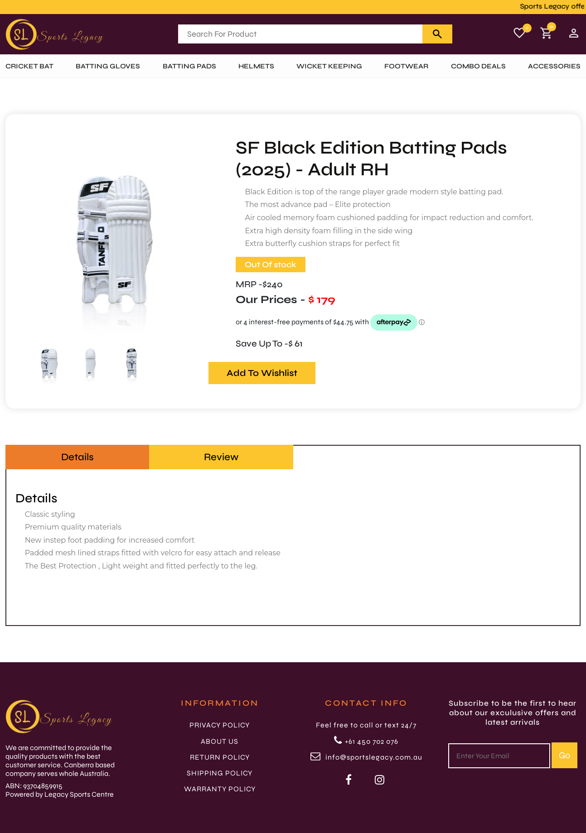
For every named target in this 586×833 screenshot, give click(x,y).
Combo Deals (478, 66)
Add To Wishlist (262, 373)
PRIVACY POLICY (219, 725)
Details (77, 457)
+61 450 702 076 (366, 741)
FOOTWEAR (406, 66)
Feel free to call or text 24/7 (366, 725)
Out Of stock (270, 265)
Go (564, 755)
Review (221, 457)
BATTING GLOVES (108, 66)
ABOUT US (219, 741)
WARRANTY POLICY (220, 789)
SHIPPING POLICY (219, 773)
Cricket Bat (29, 66)
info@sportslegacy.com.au (366, 757)
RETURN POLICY (220, 757)
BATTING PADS (189, 66)
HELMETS (256, 66)
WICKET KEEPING (329, 66)
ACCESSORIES (554, 66)
